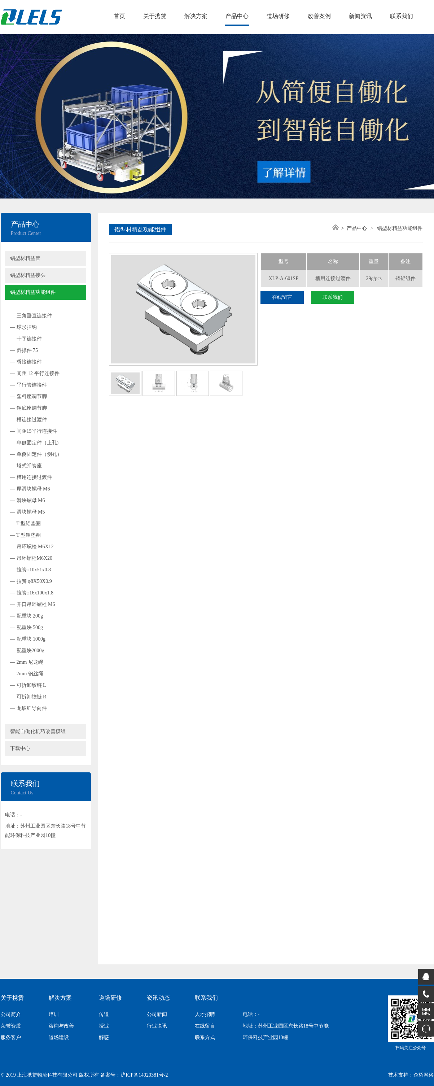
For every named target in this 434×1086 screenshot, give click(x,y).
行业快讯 (157, 1026)
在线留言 (282, 297)
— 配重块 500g (26, 627)
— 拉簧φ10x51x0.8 (30, 569)
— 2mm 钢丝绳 (26, 673)
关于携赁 (154, 16)
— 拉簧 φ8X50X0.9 (31, 581)
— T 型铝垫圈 (25, 523)
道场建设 (59, 1037)
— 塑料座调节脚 (28, 396)
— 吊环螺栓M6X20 (31, 558)
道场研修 (278, 16)
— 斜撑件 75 (24, 350)
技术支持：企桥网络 (411, 1075)
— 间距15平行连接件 (33, 431)
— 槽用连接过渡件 (31, 477)
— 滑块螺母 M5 (27, 512)
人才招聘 (205, 1014)
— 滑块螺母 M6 (27, 500)
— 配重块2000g (27, 650)
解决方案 (195, 16)
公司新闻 (157, 1014)
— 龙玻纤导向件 (28, 708)
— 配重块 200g (26, 616)
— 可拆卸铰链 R (28, 696)
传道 (104, 1014)
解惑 (104, 1037)
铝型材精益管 (25, 258)
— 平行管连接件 (28, 385)
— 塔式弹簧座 (26, 465)
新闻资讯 (360, 16)
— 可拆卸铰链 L (28, 685)
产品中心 (237, 16)
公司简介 (11, 1014)
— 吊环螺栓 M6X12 (32, 546)
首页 (119, 16)
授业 (104, 1026)
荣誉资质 (11, 1026)
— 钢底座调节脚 (28, 408)
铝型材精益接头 (27, 275)
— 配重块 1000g (27, 639)
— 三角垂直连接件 (31, 315)
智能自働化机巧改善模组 (38, 731)
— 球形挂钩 (23, 327)
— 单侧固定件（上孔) (34, 442)
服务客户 (11, 1037)
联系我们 (401, 16)
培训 (54, 1014)
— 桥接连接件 (26, 362)
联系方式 (205, 1037)
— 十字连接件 (26, 338)
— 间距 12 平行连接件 (35, 373)
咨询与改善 (61, 1026)
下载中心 (20, 748)
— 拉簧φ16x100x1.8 (31, 593)
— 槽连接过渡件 (28, 419)
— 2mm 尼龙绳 (26, 662)
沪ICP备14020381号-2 (144, 1075)
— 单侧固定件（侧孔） (36, 454)
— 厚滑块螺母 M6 (30, 489)
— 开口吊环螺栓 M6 (32, 604)
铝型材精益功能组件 (33, 292)
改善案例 (319, 16)
